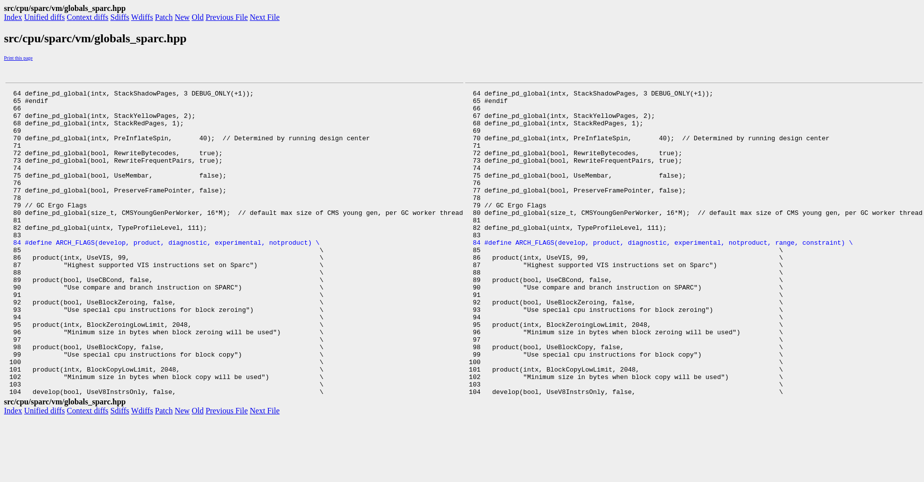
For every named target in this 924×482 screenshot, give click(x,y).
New (181, 17)
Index (13, 17)
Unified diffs (44, 17)
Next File (265, 17)
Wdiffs (142, 17)
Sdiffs (119, 17)
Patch (164, 17)
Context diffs (87, 17)
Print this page (18, 58)
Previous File (227, 17)
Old (198, 17)
